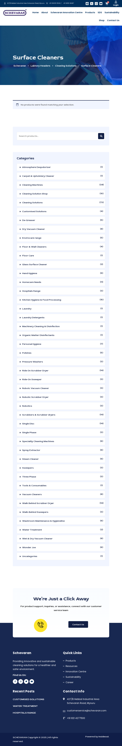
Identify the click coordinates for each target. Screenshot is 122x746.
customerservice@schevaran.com (86, 710)
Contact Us (78, 624)
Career (69, 682)
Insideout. (103, 736)
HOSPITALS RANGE (24, 712)
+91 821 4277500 (76, 718)
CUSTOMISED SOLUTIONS (28, 699)
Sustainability (73, 677)
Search (101, 136)
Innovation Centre (76, 671)
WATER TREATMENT (25, 706)
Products (71, 660)
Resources (71, 666)
